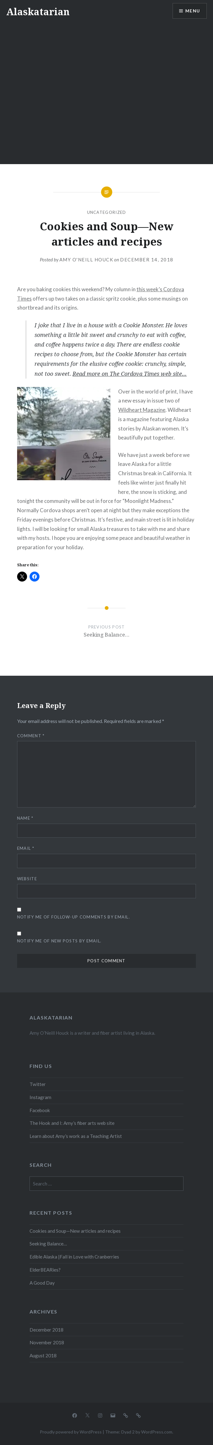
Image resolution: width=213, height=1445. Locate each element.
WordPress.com (156, 1431)
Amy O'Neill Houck (86, 259)
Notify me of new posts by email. (59, 940)
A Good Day (42, 1283)
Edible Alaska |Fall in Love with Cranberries (74, 1256)
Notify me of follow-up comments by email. (73, 916)
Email (25, 848)
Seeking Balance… (48, 1243)
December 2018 (46, 1329)
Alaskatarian (38, 11)
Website (27, 878)
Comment (31, 735)
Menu (192, 11)
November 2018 (47, 1342)
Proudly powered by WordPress (71, 1431)
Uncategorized (106, 212)
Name (25, 818)
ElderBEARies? (45, 1269)
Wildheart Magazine (141, 410)
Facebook (40, 1110)
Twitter (38, 1084)
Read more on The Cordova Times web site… (129, 373)
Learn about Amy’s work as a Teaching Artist (76, 1136)
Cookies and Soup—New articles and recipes (75, 1231)
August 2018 (43, 1355)
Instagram (40, 1097)
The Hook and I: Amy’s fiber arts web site (72, 1123)
